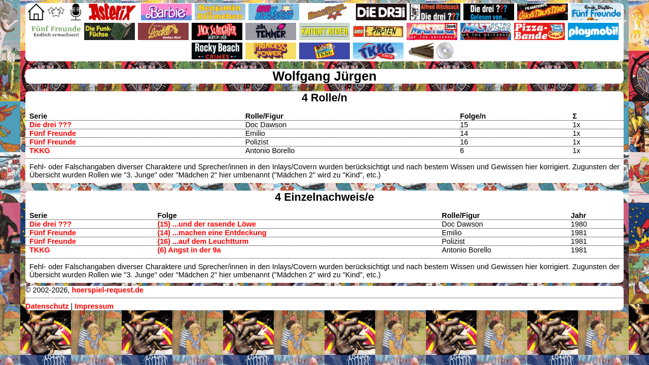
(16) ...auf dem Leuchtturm (203, 241)
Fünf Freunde (52, 133)
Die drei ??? (50, 125)
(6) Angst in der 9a (189, 250)
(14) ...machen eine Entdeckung (212, 233)
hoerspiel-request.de (107, 290)
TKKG (39, 151)
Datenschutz (47, 306)
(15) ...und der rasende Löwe (207, 224)
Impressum (94, 306)
